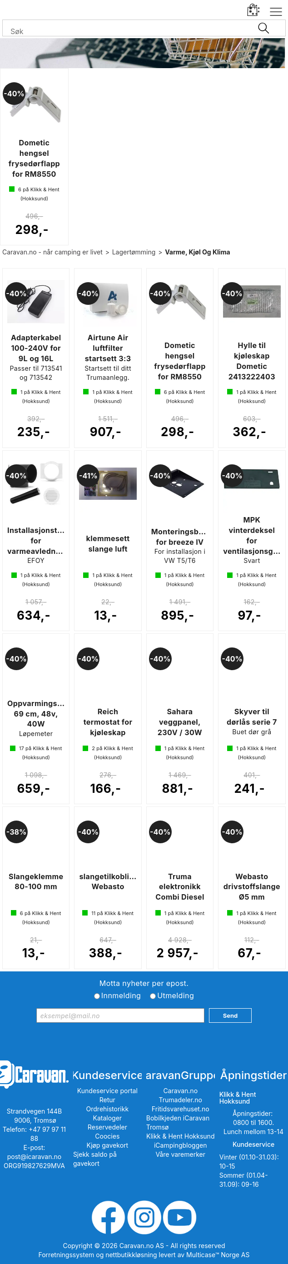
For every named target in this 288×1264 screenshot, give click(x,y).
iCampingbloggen (180, 1145)
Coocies (107, 1136)
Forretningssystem (66, 1255)
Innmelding (121, 995)
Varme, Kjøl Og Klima (197, 252)
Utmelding (175, 995)
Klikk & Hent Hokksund (180, 1136)
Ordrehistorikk (107, 1109)
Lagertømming (134, 252)
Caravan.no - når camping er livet (52, 252)
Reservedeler (107, 1127)
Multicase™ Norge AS (217, 1255)
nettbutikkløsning (131, 1255)
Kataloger (107, 1118)
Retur (107, 1100)
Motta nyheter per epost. (144, 983)
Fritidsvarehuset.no (180, 1109)
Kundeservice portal (107, 1091)
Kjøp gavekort (108, 1145)
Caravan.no (180, 1091)
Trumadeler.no (180, 1100)
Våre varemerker (180, 1154)
